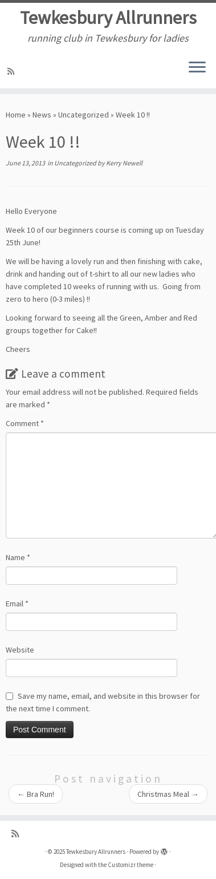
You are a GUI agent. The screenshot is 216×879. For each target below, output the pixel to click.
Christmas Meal (168, 794)
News (41, 115)
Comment (25, 423)
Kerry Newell (124, 163)
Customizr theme (130, 865)
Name (18, 557)
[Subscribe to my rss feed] (12, 71)
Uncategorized (83, 115)
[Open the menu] (197, 67)
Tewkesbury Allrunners (108, 17)
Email (17, 603)
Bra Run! (35, 794)
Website (20, 650)
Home (16, 115)
